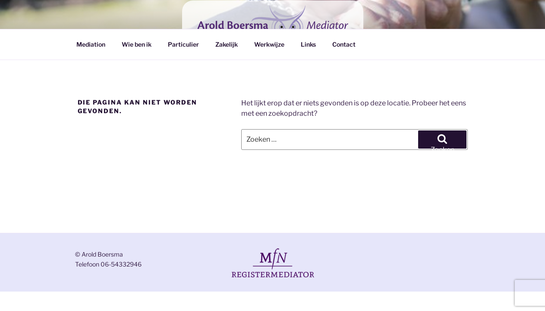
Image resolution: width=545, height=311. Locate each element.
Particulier (183, 44)
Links (308, 44)
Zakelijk (226, 44)
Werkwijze (269, 44)
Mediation (90, 44)
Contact (344, 44)
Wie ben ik (136, 44)
